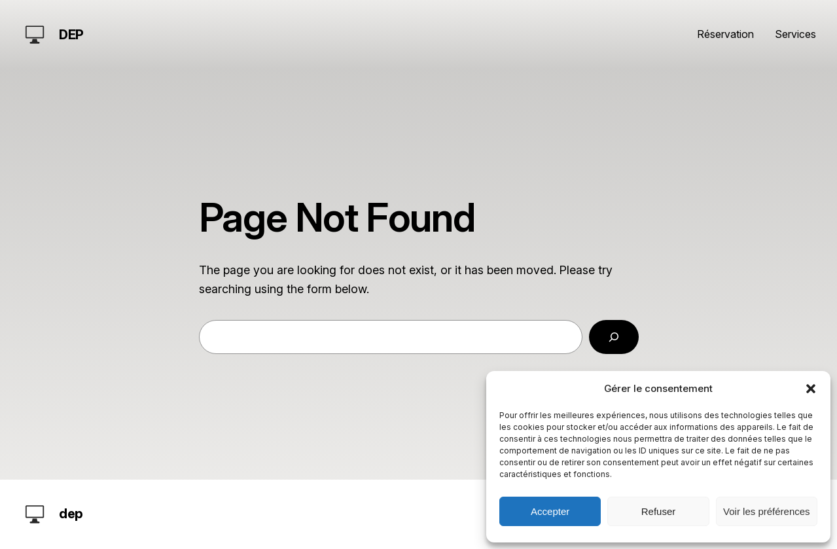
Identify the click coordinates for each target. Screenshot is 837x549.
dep (71, 35)
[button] (810, 388)
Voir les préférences (766, 511)
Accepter (550, 511)
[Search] (614, 337)
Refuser (658, 511)
